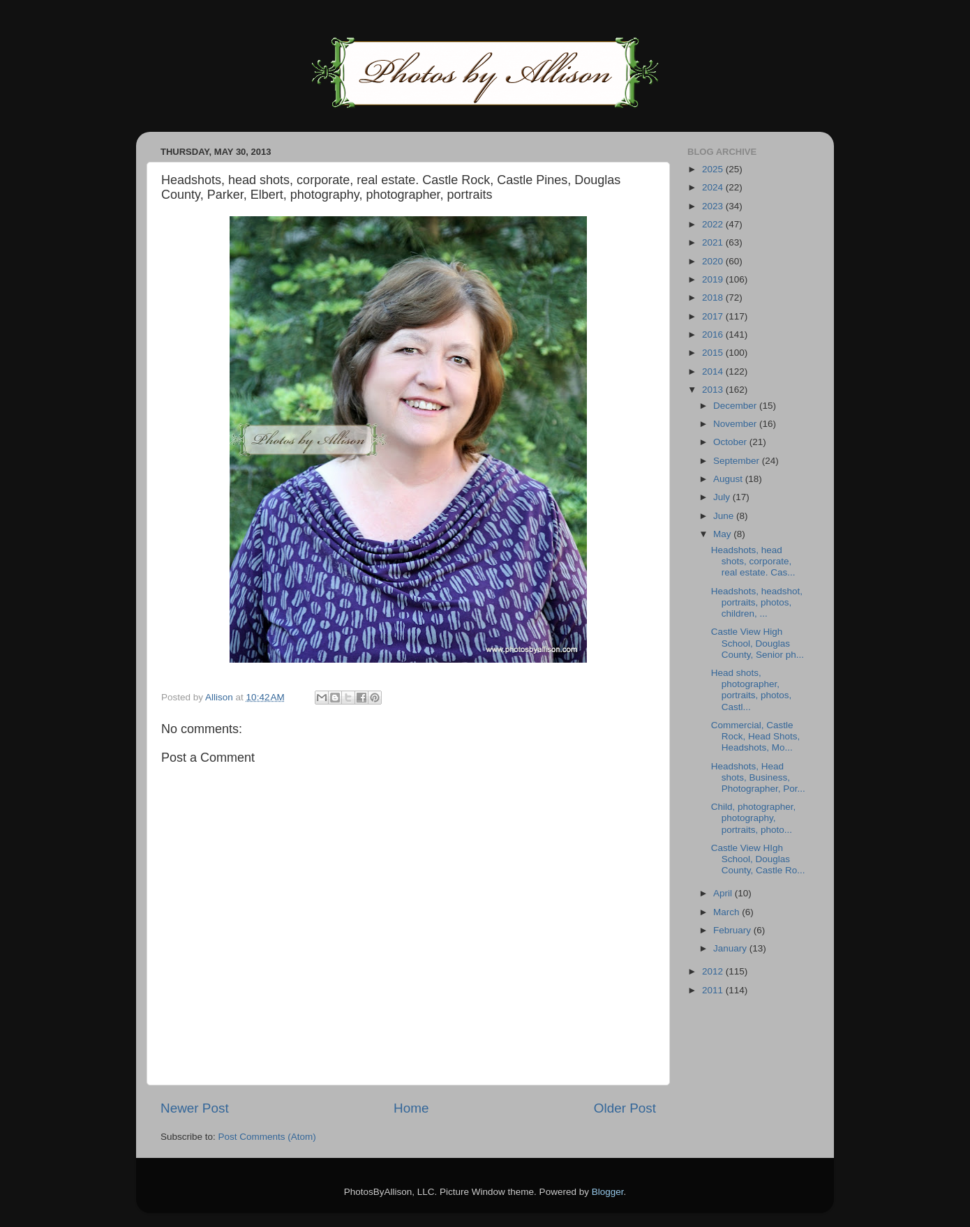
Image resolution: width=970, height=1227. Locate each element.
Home (411, 1108)
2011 (714, 990)
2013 (714, 389)
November (736, 424)
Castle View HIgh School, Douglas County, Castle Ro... (758, 859)
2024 (714, 187)
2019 (714, 279)
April (724, 893)
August (729, 479)
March (727, 912)
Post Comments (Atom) (267, 1136)
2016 (714, 334)
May (723, 534)
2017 (714, 316)
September (737, 461)
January (731, 948)
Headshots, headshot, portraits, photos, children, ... (757, 602)
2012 (714, 971)
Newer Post (195, 1108)
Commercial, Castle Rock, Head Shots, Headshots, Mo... (755, 736)
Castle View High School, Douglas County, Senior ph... (757, 642)
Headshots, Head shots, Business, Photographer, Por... (758, 777)
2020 (714, 261)
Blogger (608, 1192)
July (723, 497)
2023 (714, 206)
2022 (714, 224)
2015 (714, 352)
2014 (714, 371)
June (724, 516)
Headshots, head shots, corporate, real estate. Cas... (753, 561)
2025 (714, 169)
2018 (714, 297)
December (736, 405)
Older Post (625, 1108)
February (733, 930)
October (731, 442)
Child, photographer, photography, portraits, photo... (753, 817)
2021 (714, 242)
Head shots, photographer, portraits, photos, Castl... (751, 690)
